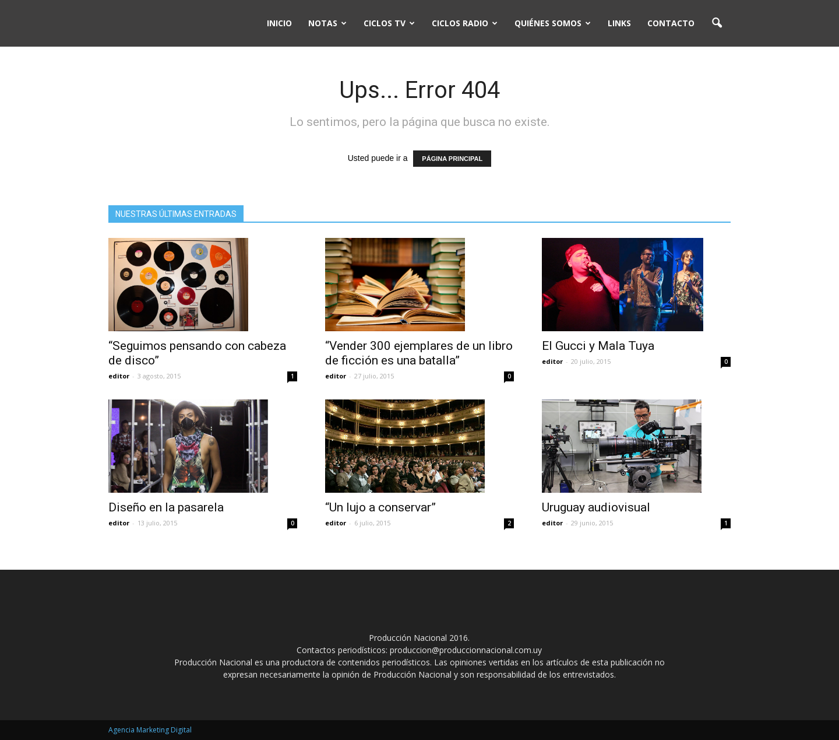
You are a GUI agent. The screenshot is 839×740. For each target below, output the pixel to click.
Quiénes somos (552, 23)
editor (118, 375)
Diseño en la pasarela (166, 507)
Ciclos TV (389, 23)
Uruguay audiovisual (596, 507)
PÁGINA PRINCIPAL (452, 158)
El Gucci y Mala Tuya (598, 346)
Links (619, 23)
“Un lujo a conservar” (380, 507)
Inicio (279, 23)
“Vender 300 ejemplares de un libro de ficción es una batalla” (419, 353)
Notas (327, 23)
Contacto (671, 23)
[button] (717, 23)
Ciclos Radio (465, 23)
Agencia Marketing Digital (150, 730)
